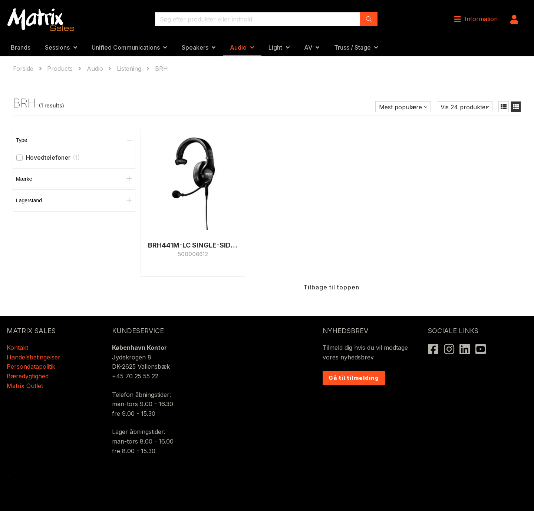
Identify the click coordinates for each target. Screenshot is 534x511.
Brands (20, 47)
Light (275, 47)
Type (21, 140)
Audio (238, 47)
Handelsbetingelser (33, 357)
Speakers (195, 47)
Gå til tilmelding (354, 377)
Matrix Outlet (25, 385)
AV (308, 47)
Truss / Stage (352, 47)
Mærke (24, 179)
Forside (24, 68)
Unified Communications (126, 47)
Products (60, 68)
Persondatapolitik (32, 366)
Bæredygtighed (28, 376)
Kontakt (17, 347)
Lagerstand (29, 200)
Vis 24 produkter (464, 107)
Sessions (57, 47)
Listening (129, 68)
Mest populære (400, 107)
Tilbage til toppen (331, 273)
